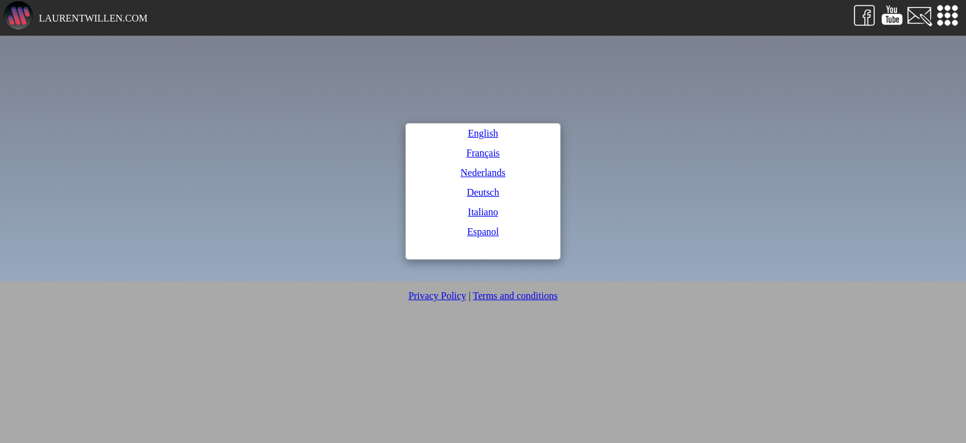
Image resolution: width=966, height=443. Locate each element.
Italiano (483, 212)
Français (483, 153)
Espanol (483, 231)
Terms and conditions (515, 295)
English (483, 133)
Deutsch (483, 192)
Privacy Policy (437, 295)
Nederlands (483, 172)
